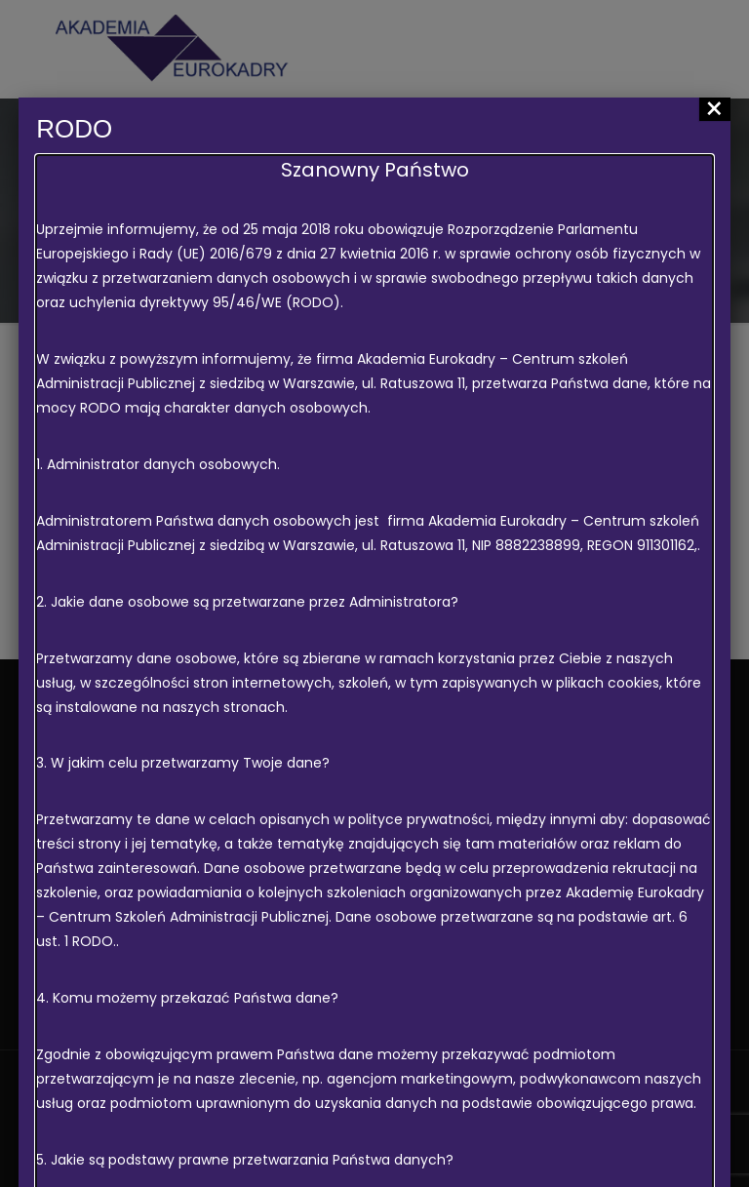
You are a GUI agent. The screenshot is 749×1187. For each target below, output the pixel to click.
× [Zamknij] (714, 109)
